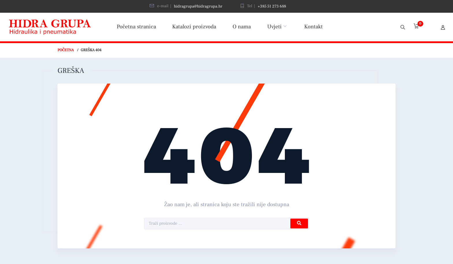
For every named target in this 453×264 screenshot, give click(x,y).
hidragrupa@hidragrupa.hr (198, 6)
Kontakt (313, 26)
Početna (65, 50)
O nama (242, 26)
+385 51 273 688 (272, 6)
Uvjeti (274, 26)
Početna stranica (136, 26)
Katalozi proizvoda (194, 26)
